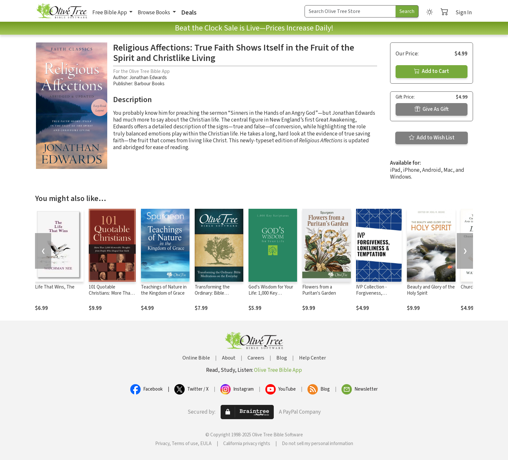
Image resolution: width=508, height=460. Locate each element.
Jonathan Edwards (148, 77)
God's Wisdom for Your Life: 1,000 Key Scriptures (270, 293)
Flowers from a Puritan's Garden (319, 290)
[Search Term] (350, 11)
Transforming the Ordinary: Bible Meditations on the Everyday (214, 296)
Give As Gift (432, 109)
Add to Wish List (432, 138)
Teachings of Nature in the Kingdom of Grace (164, 290)
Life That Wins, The (55, 287)
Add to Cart (431, 71)
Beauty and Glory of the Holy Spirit (431, 290)
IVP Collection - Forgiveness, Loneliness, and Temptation (372, 296)
